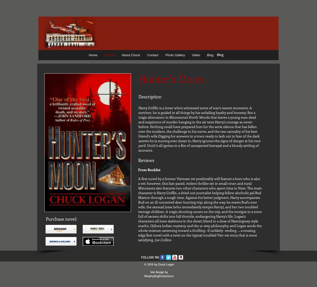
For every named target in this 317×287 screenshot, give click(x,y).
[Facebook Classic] (162, 257)
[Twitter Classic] (168, 257)
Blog (220, 54)
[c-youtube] (174, 257)
